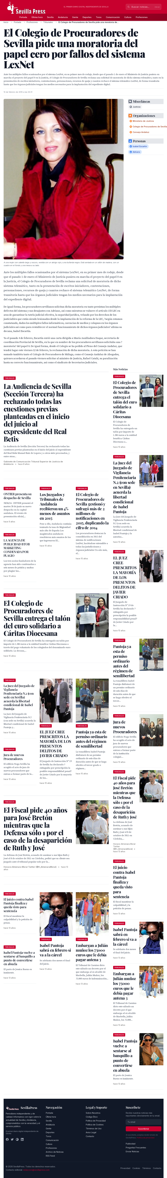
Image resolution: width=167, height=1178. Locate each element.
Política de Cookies (95, 1124)
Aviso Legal (91, 1132)
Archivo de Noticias (55, 1152)
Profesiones (142, 17)
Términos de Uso (93, 1128)
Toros (98, 17)
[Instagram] (17, 1139)
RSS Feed (50, 1156)
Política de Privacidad (96, 1120)
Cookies (136, 1168)
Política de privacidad (145, 1138)
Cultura (127, 17)
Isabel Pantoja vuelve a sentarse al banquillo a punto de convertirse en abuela (19, 958)
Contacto (90, 1136)
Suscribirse (143, 1129)
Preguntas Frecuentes (136, 1147)
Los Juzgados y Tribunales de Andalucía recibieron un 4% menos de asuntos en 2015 (55, 506)
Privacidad (125, 1168)
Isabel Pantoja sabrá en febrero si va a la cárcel (55, 950)
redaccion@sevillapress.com (36, 1170)
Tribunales (48, 22)
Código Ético (92, 1117)
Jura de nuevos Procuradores (14, 757)
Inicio (6, 22)
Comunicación (113, 17)
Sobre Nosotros (93, 1113)
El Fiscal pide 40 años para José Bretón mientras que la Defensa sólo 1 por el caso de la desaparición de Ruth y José (125, 797)
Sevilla (50, 17)
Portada (23, 17)
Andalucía (63, 17)
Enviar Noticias (132, 1151)
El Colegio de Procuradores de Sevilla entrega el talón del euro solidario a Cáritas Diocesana (125, 399)
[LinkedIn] (22, 1139)
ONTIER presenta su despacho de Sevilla (18, 496)
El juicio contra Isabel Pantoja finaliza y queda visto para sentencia (18, 905)
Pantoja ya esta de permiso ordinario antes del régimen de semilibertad (91, 739)
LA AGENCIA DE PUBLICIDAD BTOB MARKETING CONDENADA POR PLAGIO (17, 548)
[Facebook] (7, 1139)
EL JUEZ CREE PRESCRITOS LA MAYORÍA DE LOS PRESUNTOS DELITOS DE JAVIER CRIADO (55, 743)
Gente (75, 17)
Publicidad (130, 1143)
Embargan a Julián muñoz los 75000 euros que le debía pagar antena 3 (92, 952)
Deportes (87, 17)
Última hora (37, 17)
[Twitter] (12, 1139)
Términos (146, 1168)
